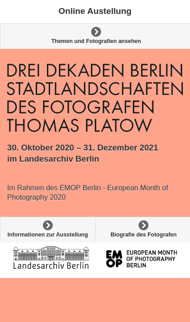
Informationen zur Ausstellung (48, 235)
